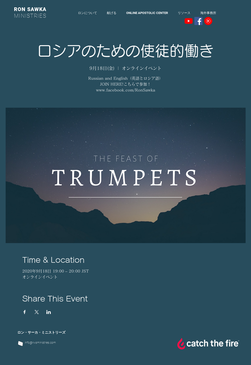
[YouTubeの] (189, 21)
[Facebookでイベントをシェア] (24, 312)
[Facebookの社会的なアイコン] (198, 21)
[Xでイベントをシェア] (36, 312)
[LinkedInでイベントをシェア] (48, 312)
